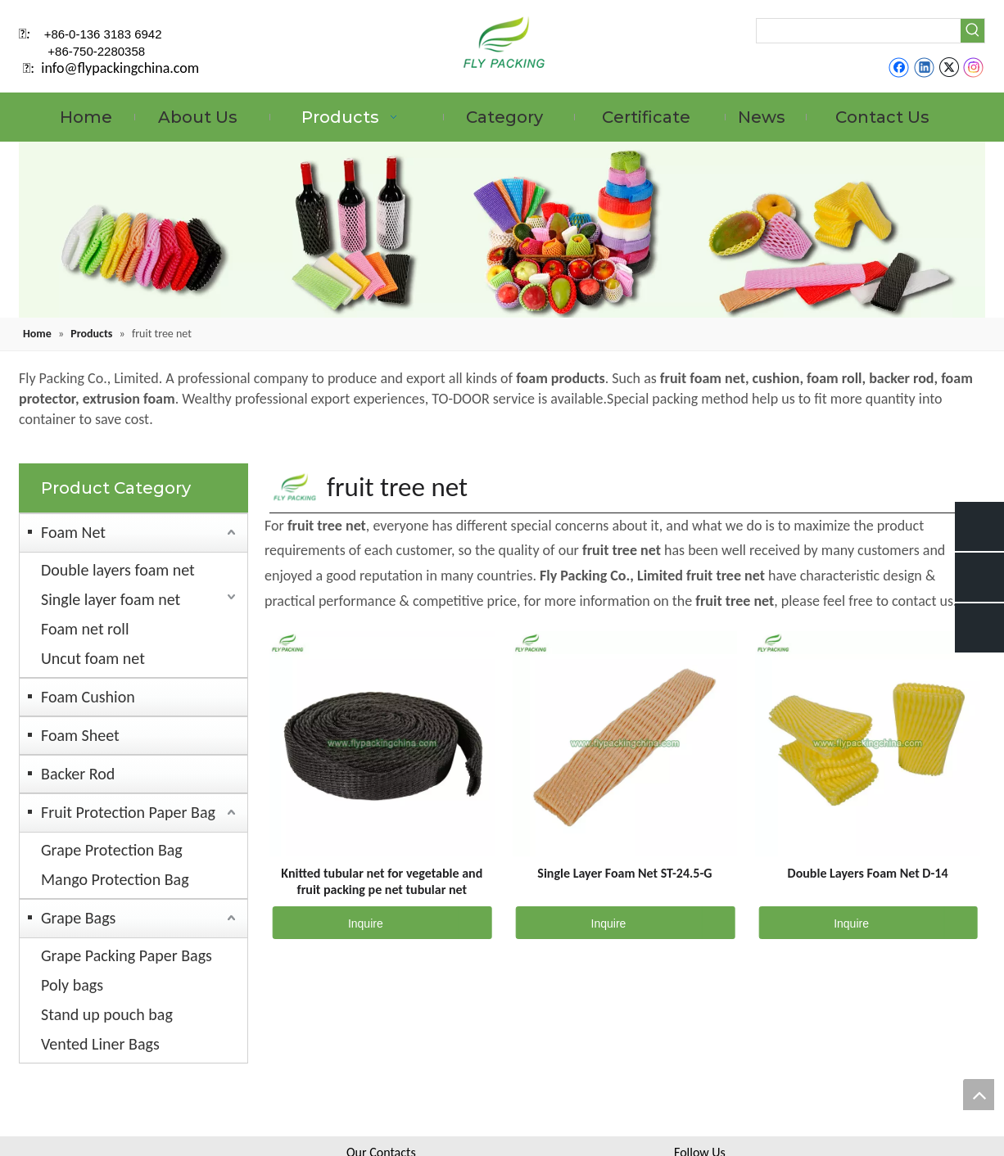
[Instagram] (973, 67)
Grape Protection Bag (112, 850)
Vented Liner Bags (100, 1044)
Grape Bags (78, 918)
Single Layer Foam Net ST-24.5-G (624, 873)
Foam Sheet (80, 735)
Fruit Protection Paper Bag (128, 812)
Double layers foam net (118, 570)
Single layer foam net (110, 599)
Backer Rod (78, 773)
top (978, 1094)
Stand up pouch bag (107, 1014)
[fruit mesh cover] (502, 230)
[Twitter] (948, 67)
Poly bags (72, 985)
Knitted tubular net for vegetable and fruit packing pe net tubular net (381, 881)
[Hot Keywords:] (972, 31)
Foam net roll (85, 629)
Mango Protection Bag (115, 879)
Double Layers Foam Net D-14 (868, 873)
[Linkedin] (924, 67)
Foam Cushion (88, 697)
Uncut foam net (93, 658)
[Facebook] (899, 67)
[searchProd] (859, 31)
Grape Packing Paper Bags (126, 955)
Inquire (328, 922)
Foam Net (73, 532)
